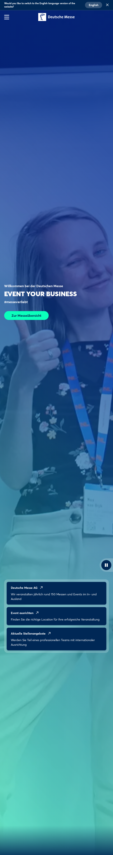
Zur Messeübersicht (26, 315)
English (93, 5)
